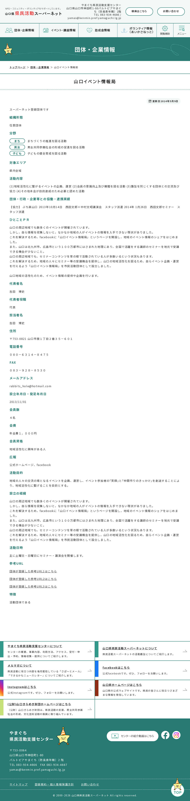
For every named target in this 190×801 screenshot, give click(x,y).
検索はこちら (139, 11)
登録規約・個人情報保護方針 (54, 784)
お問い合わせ (171, 11)
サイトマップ (18, 784)
